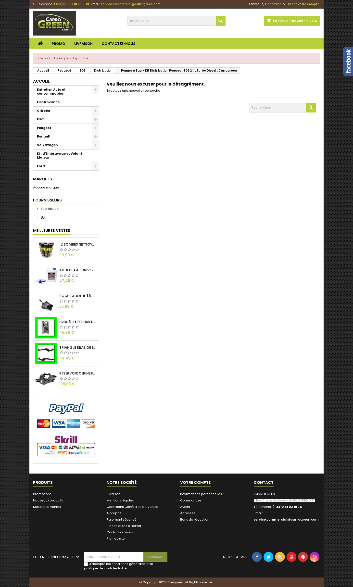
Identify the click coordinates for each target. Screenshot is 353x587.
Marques (42, 179)
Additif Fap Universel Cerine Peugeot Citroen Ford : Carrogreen (78, 270)
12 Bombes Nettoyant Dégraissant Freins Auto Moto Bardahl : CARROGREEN (78, 244)
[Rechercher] (176, 21)
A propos (114, 513)
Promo (58, 43)
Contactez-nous (118, 43)
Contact (264, 482)
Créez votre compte (303, 4)
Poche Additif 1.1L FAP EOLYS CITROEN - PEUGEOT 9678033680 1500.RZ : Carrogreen (78, 296)
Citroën (43, 110)
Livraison (83, 43)
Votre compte (195, 482)
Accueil (41, 81)
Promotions (42, 494)
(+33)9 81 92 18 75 (68, 4)
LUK (43, 217)
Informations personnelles (201, 494)
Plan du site (116, 538)
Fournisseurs (47, 200)
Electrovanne (48, 102)
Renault (43, 136)
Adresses (187, 513)
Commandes (191, 500)
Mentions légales (120, 500)
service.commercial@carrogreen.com (130, 4)
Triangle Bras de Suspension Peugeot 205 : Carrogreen (78, 348)
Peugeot (44, 127)
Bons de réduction (194, 519)
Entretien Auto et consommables (51, 91)
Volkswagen (47, 145)
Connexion (273, 4)
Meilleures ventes (47, 506)
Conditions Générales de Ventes (133, 506)
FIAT (40, 119)
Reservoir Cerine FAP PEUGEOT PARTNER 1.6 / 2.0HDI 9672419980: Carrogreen (78, 373)
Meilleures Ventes (51, 230)
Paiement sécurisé (122, 519)
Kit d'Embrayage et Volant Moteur (59, 155)
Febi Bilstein (49, 208)
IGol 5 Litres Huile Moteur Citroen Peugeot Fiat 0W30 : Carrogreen (78, 322)
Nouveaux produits (48, 500)
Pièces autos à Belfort (124, 526)
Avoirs (185, 506)
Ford (41, 166)
